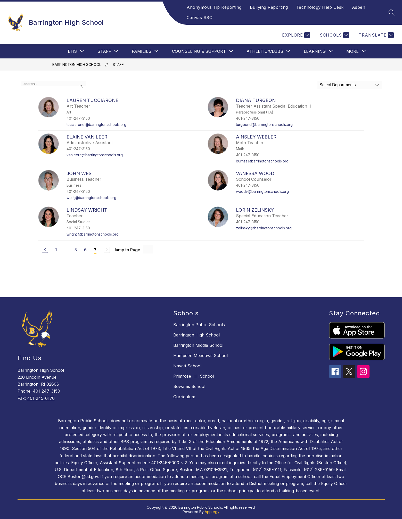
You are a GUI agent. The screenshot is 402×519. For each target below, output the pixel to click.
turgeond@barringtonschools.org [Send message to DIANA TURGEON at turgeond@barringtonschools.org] (264, 124)
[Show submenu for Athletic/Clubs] (265, 51)
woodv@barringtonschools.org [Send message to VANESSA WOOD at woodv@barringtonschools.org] (262, 191)
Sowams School (189, 386)
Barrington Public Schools (199, 324)
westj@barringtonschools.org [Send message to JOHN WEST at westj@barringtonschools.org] (91, 197)
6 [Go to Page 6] (85, 249)
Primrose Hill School (193, 376)
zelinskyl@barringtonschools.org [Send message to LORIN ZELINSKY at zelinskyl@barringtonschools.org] (264, 228)
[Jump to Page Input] (148, 249)
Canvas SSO (199, 17)
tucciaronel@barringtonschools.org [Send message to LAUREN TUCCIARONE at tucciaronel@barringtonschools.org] (96, 124)
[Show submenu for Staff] (104, 51)
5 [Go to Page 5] (76, 249)
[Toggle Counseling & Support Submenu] (231, 51)
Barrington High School (76, 64)
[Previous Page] (45, 250)
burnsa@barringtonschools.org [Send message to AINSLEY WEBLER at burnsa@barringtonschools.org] (262, 161)
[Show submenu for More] (352, 51)
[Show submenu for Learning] (315, 51)
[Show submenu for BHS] (72, 51)
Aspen (358, 7)
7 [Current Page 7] (95, 249)
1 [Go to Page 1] (56, 249)
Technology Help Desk (320, 7)
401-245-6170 (41, 398)
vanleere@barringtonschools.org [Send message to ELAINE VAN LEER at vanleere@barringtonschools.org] (95, 155)
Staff (118, 64)
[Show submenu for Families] (141, 51)
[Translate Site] (375, 35)
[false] (53, 84)
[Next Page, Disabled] (107, 250)
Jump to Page (126, 249)
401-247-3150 (46, 391)
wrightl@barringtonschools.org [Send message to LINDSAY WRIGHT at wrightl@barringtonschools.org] (93, 234)
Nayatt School (187, 365)
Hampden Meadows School (200, 355)
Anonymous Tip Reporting (214, 7)
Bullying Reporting (269, 7)
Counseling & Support (199, 51)
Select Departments (337, 85)
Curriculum (184, 396)
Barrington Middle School (198, 345)
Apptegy (212, 511)
